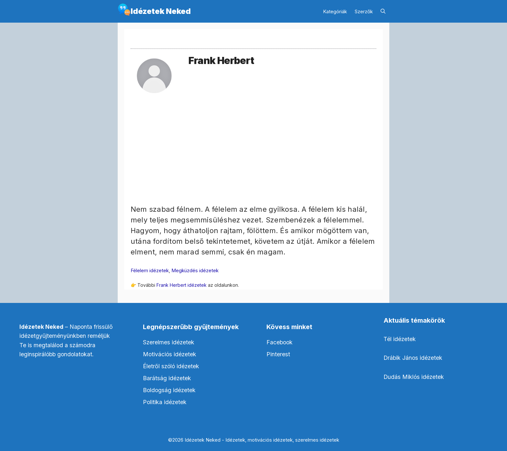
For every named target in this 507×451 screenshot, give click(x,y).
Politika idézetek (165, 402)
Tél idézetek (399, 339)
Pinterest (278, 354)
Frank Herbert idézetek (181, 285)
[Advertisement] (253, 158)
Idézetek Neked (161, 11)
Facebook (279, 342)
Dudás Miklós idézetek (413, 376)
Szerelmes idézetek (168, 342)
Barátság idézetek (167, 378)
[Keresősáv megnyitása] (383, 11)
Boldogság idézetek (169, 390)
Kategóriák (335, 11)
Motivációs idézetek (169, 354)
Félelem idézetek (150, 270)
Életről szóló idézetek (171, 366)
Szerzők (364, 11)
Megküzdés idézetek (195, 270)
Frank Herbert (221, 60)
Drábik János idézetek (412, 357)
